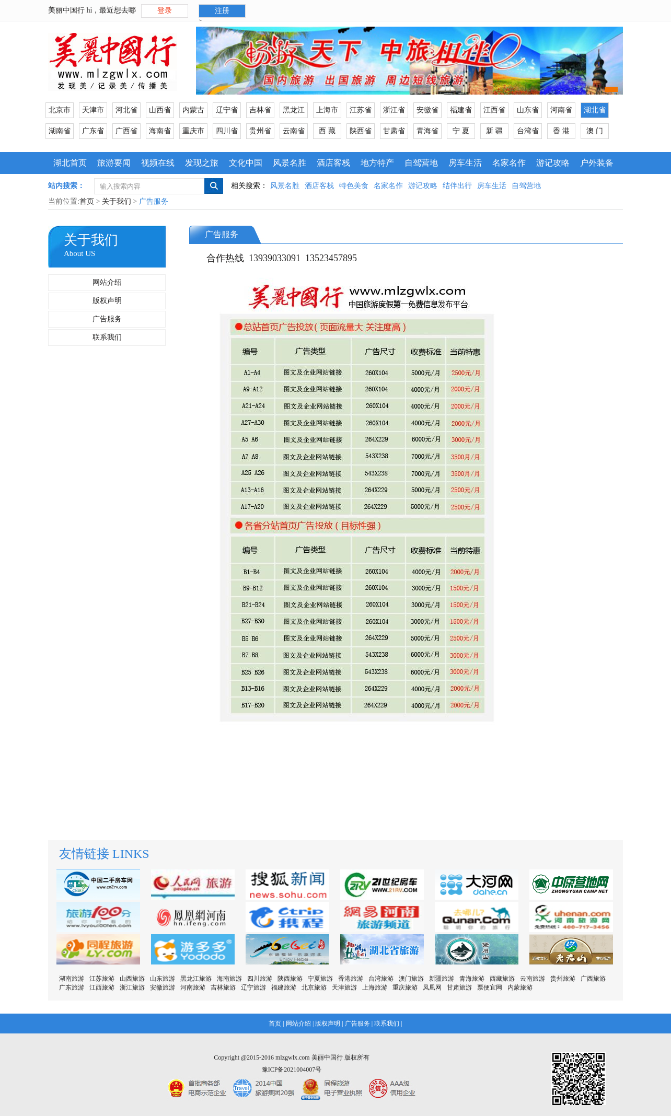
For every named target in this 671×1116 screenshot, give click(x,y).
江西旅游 (101, 987)
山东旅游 (162, 978)
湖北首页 (70, 162)
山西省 (160, 110)
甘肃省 (394, 131)
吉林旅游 (223, 987)
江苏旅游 (101, 978)
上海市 (327, 110)
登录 (164, 11)
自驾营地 (421, 162)
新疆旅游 (441, 978)
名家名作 (509, 162)
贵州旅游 (562, 978)
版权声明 (107, 301)
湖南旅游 (71, 978)
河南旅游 (192, 987)
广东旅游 (71, 987)
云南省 (294, 131)
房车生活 (465, 162)
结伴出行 (457, 186)
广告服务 (107, 319)
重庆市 (193, 131)
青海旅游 (471, 978)
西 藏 (327, 131)
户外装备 (597, 162)
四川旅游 (259, 978)
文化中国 (245, 162)
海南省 (160, 131)
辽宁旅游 (253, 987)
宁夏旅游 (320, 978)
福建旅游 (283, 987)
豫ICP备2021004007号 (292, 1069)
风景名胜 (289, 162)
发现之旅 (201, 162)
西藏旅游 (502, 978)
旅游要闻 (114, 162)
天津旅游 (344, 987)
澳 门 (594, 131)
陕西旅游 (290, 978)
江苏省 (361, 110)
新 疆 (494, 131)
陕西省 (361, 131)
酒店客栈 (333, 162)
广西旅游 (593, 978)
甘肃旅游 (459, 987)
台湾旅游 (381, 978)
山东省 (528, 110)
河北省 (126, 110)
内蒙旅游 (520, 987)
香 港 (561, 131)
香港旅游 (350, 978)
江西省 (494, 110)
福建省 (461, 110)
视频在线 (158, 162)
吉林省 (260, 110)
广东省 (93, 131)
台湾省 (528, 131)
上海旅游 (374, 987)
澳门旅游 (411, 978)
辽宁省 (227, 110)
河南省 (561, 110)
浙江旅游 (132, 987)
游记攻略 (553, 162)
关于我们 (116, 201)
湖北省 (595, 110)
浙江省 (394, 110)
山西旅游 (132, 978)
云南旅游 (532, 978)
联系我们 (107, 337)
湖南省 (60, 131)
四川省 (227, 131)
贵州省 (260, 131)
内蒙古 (193, 110)
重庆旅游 (405, 987)
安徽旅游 (162, 987)
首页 (86, 201)
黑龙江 (294, 110)
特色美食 (353, 186)
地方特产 (377, 162)
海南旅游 (229, 978)
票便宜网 (489, 987)
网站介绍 (107, 282)
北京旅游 (314, 987)
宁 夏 (461, 131)
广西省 (126, 131)
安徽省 (427, 110)
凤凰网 (432, 987)
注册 (222, 11)
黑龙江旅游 (196, 978)
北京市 (60, 110)
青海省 (427, 131)
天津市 (93, 110)
